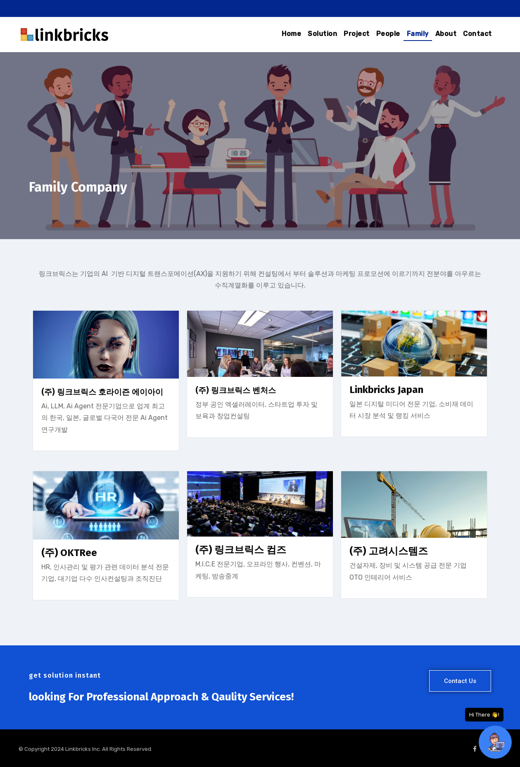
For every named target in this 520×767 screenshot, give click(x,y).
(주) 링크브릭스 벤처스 (235, 390)
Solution (322, 34)
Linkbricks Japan (386, 389)
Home (291, 34)
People (388, 34)
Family (418, 34)
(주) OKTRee (69, 552)
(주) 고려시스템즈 (388, 551)
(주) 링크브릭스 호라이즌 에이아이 (102, 392)
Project (357, 34)
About (446, 34)
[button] (460, 681)
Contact (477, 34)
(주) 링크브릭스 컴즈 (240, 550)
